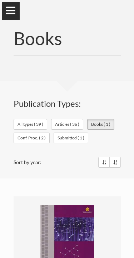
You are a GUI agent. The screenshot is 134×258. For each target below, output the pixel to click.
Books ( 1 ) (100, 124)
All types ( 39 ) (30, 124)
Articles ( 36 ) (67, 124)
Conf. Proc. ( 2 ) (32, 137)
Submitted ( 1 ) (71, 137)
